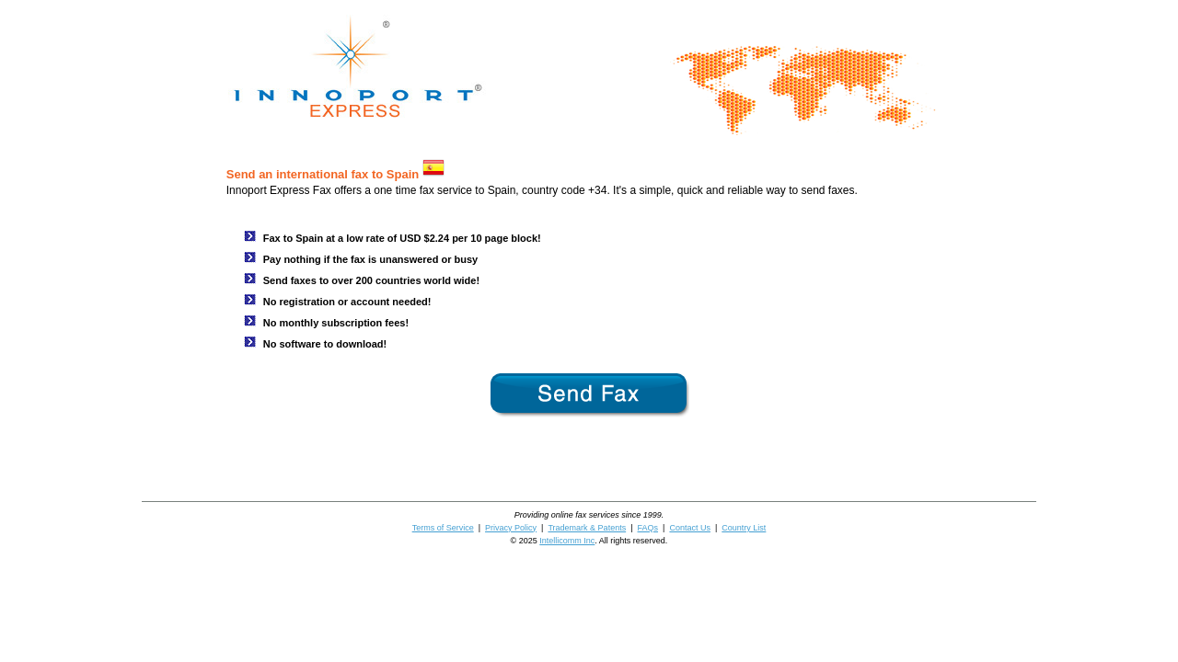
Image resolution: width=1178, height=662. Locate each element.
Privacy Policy (511, 527)
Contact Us (689, 527)
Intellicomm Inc (567, 540)
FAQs (648, 527)
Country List (744, 527)
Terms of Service (443, 527)
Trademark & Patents (587, 527)
